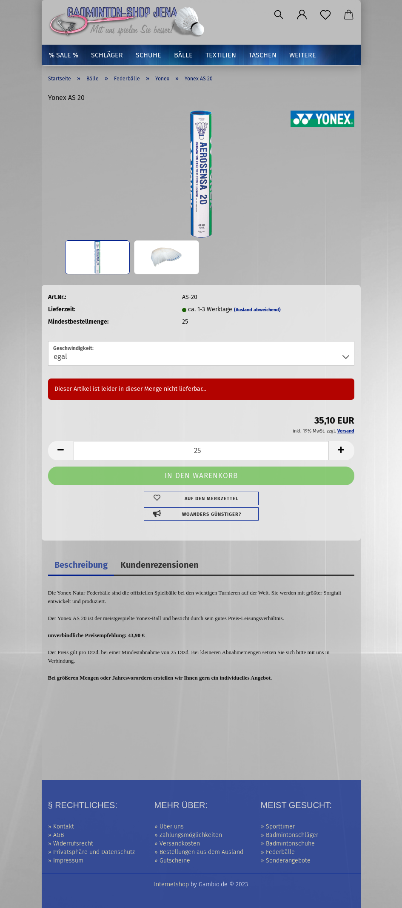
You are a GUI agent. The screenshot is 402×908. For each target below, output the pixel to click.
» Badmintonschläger (289, 835)
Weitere (302, 55)
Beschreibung (81, 565)
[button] (302, 15)
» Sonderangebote (286, 860)
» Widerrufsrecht (70, 843)
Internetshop (171, 884)
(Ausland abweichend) (257, 310)
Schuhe (148, 55)
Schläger (107, 55)
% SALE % (63, 55)
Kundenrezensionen (159, 565)
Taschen (263, 55)
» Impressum (65, 860)
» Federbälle (278, 852)
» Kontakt (61, 826)
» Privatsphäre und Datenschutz (91, 852)
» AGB (56, 835)
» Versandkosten (177, 843)
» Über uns (169, 826)
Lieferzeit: (61, 309)
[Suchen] (279, 15)
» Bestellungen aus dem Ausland (198, 852)
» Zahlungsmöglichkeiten (188, 835)
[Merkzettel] (325, 15)
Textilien (220, 55)
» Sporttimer (278, 826)
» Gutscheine (172, 860)
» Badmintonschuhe (288, 843)
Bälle (183, 55)
